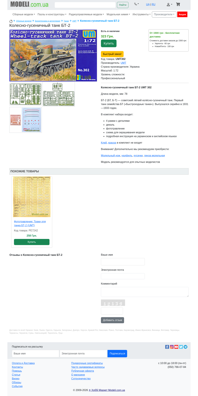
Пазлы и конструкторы (51, 14)
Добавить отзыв (112, 320)
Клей (104, 142)
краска (112, 142)
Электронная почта (112, 269)
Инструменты (141, 14)
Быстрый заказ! (112, 54)
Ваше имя (107, 254)
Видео (15, 378)
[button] (136, 4)
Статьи (16, 374)
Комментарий (109, 283)
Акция (182, 14)
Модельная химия (117, 14)
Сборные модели (23, 14)
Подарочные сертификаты (87, 363)
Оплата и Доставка (23, 363)
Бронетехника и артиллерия (47, 21)
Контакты (17, 367)
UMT (74, 21)
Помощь (17, 371)
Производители (163, 14)
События (17, 386)
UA (147, 4)
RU (153, 4)
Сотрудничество (81, 378)
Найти (122, 5)
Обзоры (16, 382)
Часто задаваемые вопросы (88, 367)
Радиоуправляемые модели (85, 14)
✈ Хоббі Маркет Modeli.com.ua (107, 390)
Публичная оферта (82, 371)
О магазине (78, 374)
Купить (109, 43)
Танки (66, 21)
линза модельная (154, 155)
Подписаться (117, 353)
